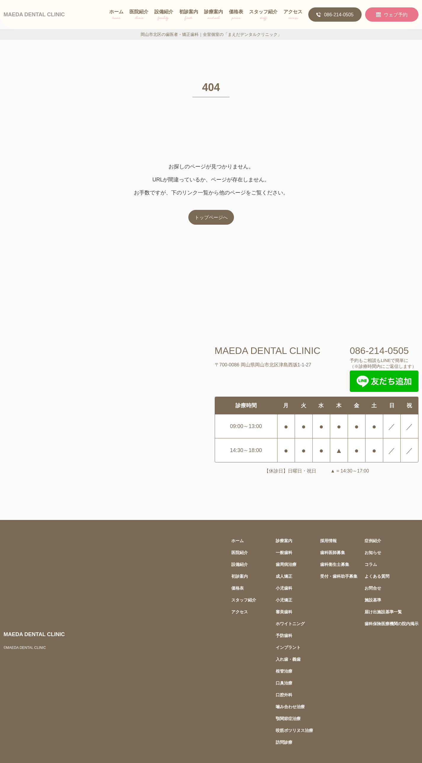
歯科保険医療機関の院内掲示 (391, 623)
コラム (371, 564)
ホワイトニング (290, 623)
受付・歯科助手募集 (338, 576)
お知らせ (373, 552)
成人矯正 (284, 576)
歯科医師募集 (332, 552)
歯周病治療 (286, 564)
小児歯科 (284, 588)
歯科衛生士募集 (334, 564)
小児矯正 (284, 600)
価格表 (236, 15)
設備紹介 (163, 15)
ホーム (116, 15)
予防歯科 (284, 635)
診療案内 (213, 15)
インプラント (288, 647)
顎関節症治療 (288, 718)
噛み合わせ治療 (290, 706)
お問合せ (373, 588)
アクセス (292, 15)
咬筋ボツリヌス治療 (294, 730)
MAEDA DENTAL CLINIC (34, 14)
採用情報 (328, 540)
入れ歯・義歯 (288, 659)
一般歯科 (284, 552)
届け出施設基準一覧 (383, 612)
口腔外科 (284, 695)
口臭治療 (284, 683)
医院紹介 (138, 15)
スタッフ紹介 (263, 15)
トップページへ (211, 217)
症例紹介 (373, 540)
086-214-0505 (335, 14)
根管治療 (284, 671)
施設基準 (373, 600)
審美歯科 (284, 612)
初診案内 (188, 15)
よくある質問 (377, 576)
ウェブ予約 (391, 14)
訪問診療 (284, 742)
